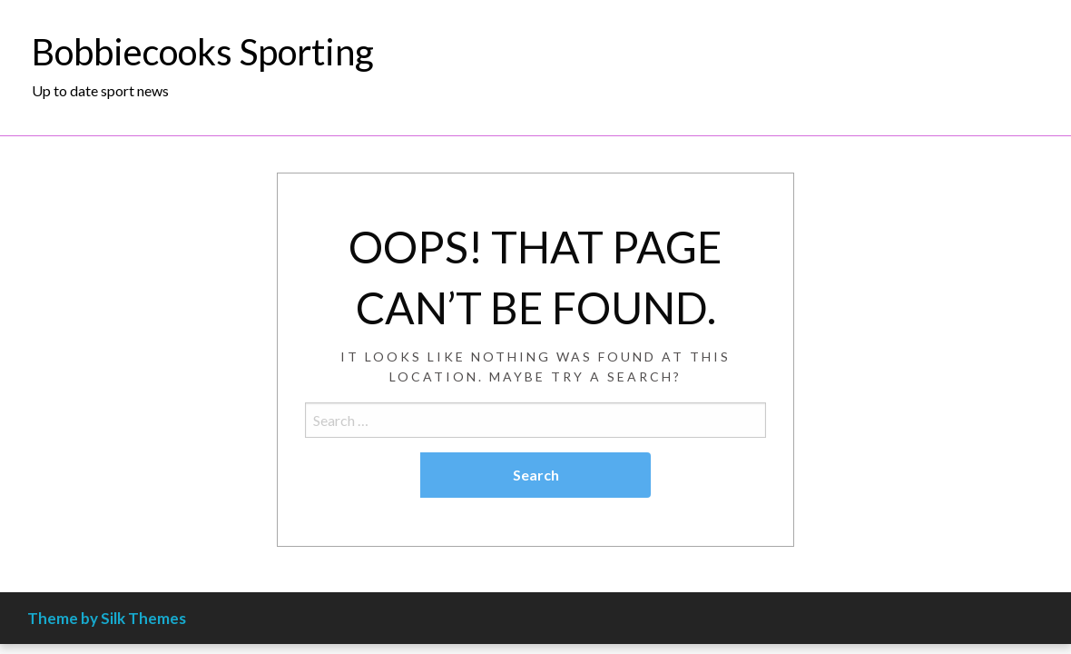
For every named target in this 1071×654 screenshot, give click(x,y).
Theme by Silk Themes (106, 618)
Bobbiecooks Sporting (203, 52)
